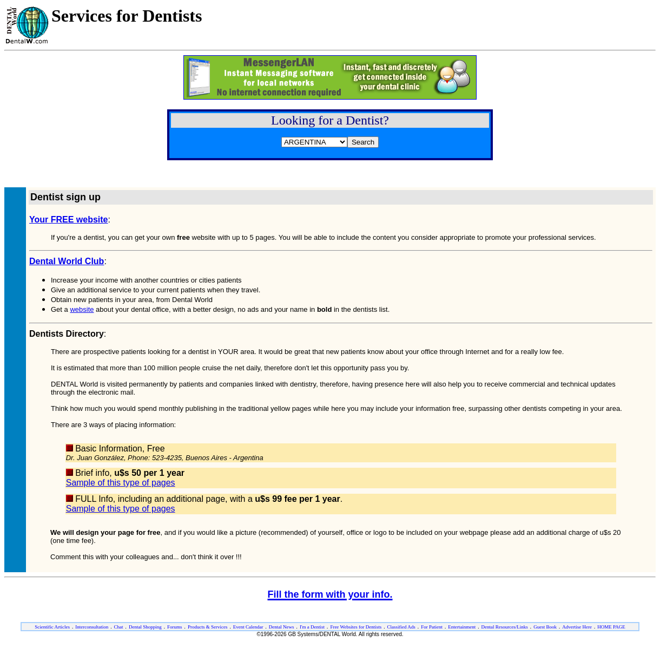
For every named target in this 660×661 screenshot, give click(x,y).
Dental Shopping (145, 627)
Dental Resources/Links (504, 627)
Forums (174, 627)
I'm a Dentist (312, 627)
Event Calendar (248, 627)
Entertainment (462, 627)
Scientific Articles (52, 627)
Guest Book (545, 627)
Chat (118, 627)
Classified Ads (401, 627)
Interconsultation (91, 627)
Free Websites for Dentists (355, 627)
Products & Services (208, 627)
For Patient (432, 627)
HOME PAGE (611, 627)
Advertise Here (577, 627)
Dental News (281, 627)
